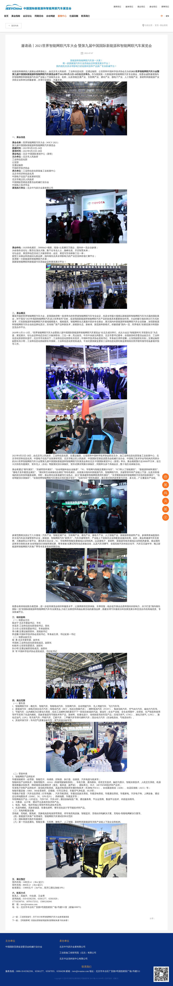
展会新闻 (164, 25)
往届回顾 (73, 16)
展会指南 (15, 16)
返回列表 (13, 26)
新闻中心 (62, 16)
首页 (6, 16)
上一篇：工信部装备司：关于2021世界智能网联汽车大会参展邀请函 (40, 917)
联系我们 (85, 16)
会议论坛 (27, 16)
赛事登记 (165, 7)
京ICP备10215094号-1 (97, 978)
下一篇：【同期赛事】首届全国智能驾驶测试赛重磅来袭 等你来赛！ (40, 920)
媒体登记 (129, 7)
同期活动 (39, 16)
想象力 (115, 978)
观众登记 (141, 7)
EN (167, 16)
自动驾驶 (50, 16)
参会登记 (153, 7)
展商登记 (117, 7)
